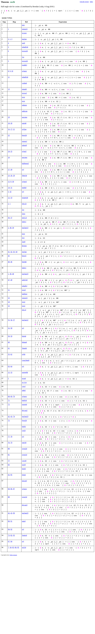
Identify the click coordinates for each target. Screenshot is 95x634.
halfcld (24, 400)
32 (10, 192)
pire (23, 25)
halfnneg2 (25, 163)
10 (12, 71)
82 (11, 535)
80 (9, 449)
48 (13, 274)
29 (14, 175)
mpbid (24, 188)
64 (11, 366)
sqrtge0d (25, 372)
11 (9, 77)
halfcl (24, 426)
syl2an (24, 129)
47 (9, 280)
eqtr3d (24, 443)
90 (14, 513)
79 (11, 443)
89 (9, 521)
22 (9, 135)
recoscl (24, 93)
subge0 (24, 145)
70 (14, 396)
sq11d (24, 547)
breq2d (24, 135)
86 (11, 489)
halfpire (24, 294)
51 (9, 290)
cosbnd (24, 83)
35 (9, 354)
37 (11, 218)
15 (9, 182)
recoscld (25, 51)
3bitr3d (24, 175)
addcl (24, 390)
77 (9, 436)
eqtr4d (24, 123)
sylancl (24, 182)
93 (14, 535)
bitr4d (24, 336)
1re (23, 57)
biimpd (24, 342)
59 (11, 336)
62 (11, 354)
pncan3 (24, 481)
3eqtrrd (24, 535)
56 (11, 320)
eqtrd (24, 521)
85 (11, 475)
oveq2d (24, 449)
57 (14, 320)
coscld (24, 461)
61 (9, 348)
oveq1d (24, 455)
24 (9, 151)
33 (11, 198)
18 (9, 123)
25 (11, 151)
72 (9, 404)
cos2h (12, 2)
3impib (24, 348)
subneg (24, 105)
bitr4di (24, 262)
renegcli (24, 29)
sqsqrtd (24, 404)
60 (9, 342)
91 (11, 521)
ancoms (24, 117)
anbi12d (24, 280)
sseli (23, 43)
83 (9, 465)
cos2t (24, 430)
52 (9, 328)
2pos (23, 214)
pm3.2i (24, 218)
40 (9, 262)
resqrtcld (25, 198)
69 (11, 396)
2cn (23, 238)
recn (23, 97)
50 (9, 336)
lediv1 (24, 222)
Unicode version (84, 2)
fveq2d (24, 420)
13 (9, 89)
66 (15, 547)
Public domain (13, 555)
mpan (24, 475)
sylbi (23, 354)
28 (11, 169)
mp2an (24, 39)
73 (9, 535)
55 (9, 320)
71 (9, 400)
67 (9, 541)
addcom (24, 111)
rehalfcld (25, 47)
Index (91, 2)
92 (11, 529)
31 (11, 188)
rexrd (24, 290)
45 (9, 256)
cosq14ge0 (25, 360)
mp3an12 (25, 320)
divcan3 (24, 505)
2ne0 (23, 242)
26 (11, 175)
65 (13, 547)
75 (9, 420)
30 (13, 182)
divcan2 (24, 410)
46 (11, 262)
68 (9, 396)
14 (9, 188)
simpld (24, 89)
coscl (24, 386)
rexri (23, 302)
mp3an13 (25, 228)
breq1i (24, 256)
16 (9, 129)
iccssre (24, 33)
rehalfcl (24, 286)
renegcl (24, 141)
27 (9, 169)
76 (9, 443)
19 (9, 117)
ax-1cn (24, 382)
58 (11, 328)
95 (18, 547)
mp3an (24, 252)
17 (11, 129)
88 (9, 497)
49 (11, 280)
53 (9, 298)
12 (9, 198)
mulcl (24, 469)
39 (13, 228)
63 (9, 366)
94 (11, 541)
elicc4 (24, 310)
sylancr (24, 71)
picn (23, 234)
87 (14, 489)
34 (10, 547)
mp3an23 (25, 274)
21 (14, 129)
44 (16, 252)
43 (14, 252)
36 (9, 218)
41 (9, 252)
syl (23, 169)
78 (11, 436)
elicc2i (24, 204)
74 (14, 416)
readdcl (24, 65)
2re (23, 210)
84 (9, 529)
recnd (24, 378)
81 (9, 455)
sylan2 (24, 151)
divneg (24, 246)
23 (9, 175)
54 (9, 302)
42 (11, 252)
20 (11, 123)
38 (10, 228)
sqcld (24, 465)
